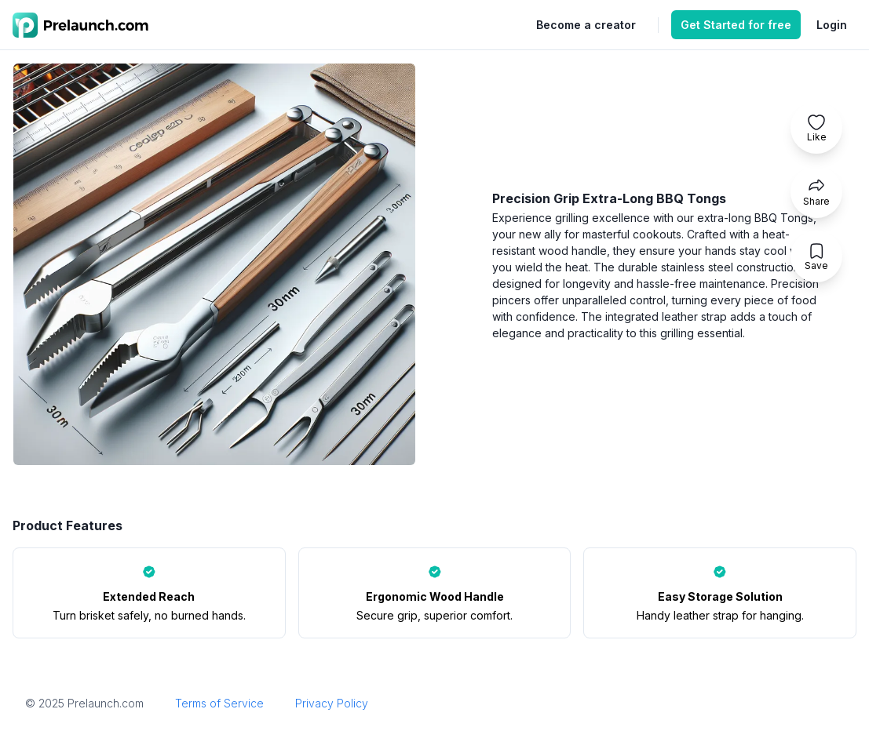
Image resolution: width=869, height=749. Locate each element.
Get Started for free (736, 24)
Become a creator (586, 24)
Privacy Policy (331, 703)
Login (831, 24)
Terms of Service (219, 703)
